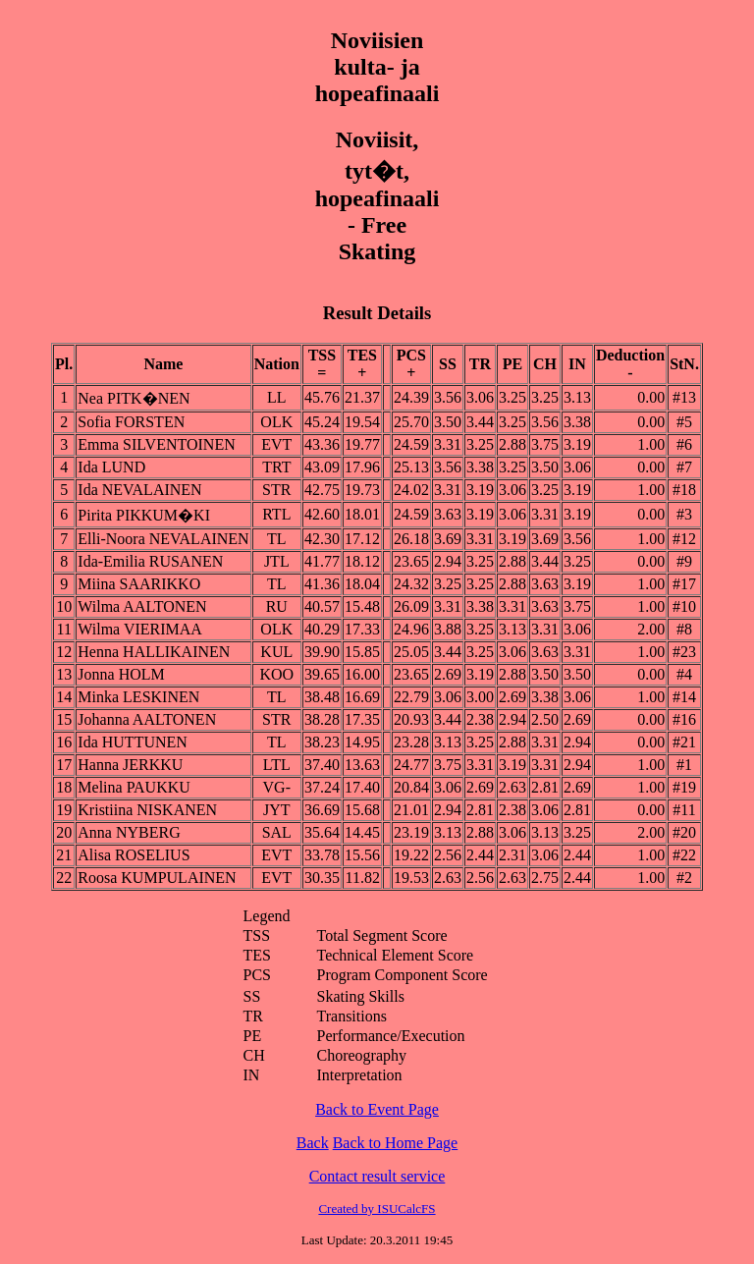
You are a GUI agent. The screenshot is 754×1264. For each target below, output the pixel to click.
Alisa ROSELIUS (133, 855)
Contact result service (377, 1176)
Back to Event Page (377, 1109)
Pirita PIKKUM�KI (144, 515)
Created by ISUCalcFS (376, 1208)
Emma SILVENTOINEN (156, 444)
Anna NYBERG (129, 832)
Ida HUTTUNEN (133, 742)
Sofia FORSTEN (131, 421)
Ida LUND (111, 467)
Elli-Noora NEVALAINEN (163, 538)
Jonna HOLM (121, 674)
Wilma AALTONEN (142, 606)
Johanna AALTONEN (147, 719)
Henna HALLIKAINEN (154, 651)
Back (312, 1142)
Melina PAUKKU (134, 787)
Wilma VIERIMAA (140, 629)
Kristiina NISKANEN (147, 809)
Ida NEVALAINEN (139, 489)
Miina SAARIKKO (139, 584)
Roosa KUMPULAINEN (157, 877)
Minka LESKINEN (138, 696)
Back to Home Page (395, 1142)
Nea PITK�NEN (133, 398)
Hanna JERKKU (130, 764)
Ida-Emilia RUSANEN (150, 561)
